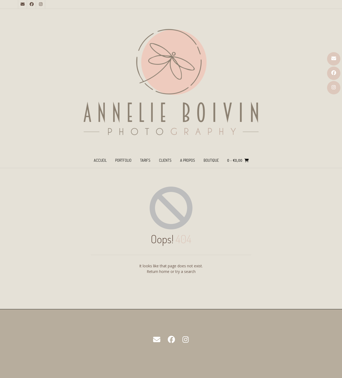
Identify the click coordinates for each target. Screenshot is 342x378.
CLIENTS (165, 160)
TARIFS (145, 160)
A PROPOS (187, 160)
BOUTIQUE (211, 160)
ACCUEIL (100, 160)
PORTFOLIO (123, 160)
